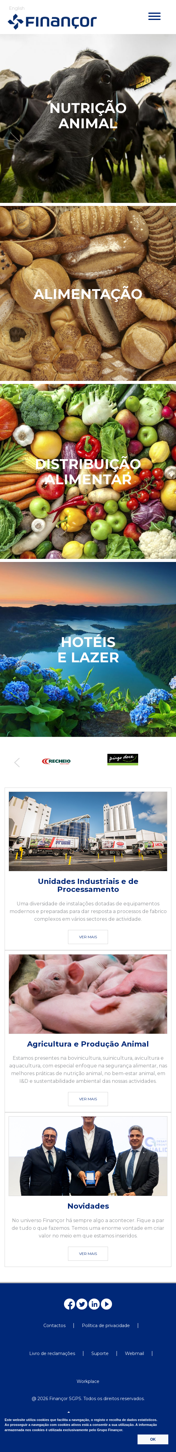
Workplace (88, 1381)
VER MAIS (88, 937)
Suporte (100, 1353)
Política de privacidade (106, 1325)
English (17, 8)
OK (153, 1439)
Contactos (54, 1325)
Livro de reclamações (52, 1353)
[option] (55, 761)
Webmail (134, 1353)
